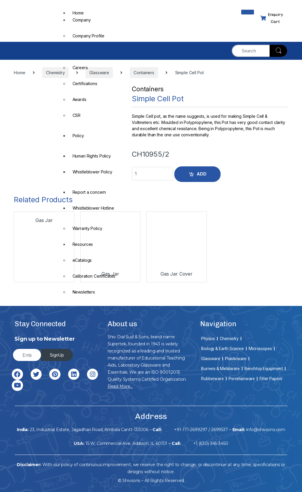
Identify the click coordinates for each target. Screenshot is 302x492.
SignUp (57, 354)
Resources (83, 244)
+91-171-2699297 (190, 429)
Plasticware (235, 358)
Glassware (210, 358)
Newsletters (84, 291)
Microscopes (260, 348)
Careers (80, 67)
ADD (201, 173)
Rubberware (212, 378)
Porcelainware (242, 378)
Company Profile (88, 35)
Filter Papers (271, 378)
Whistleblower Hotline (93, 208)
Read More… (120, 386)
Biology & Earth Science (222, 348)
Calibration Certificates (94, 276)
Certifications (85, 83)
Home (78, 12)
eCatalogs (82, 260)
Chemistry (229, 338)
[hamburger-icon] (247, 12)
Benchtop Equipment (263, 368)
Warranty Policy (87, 228)
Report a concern (89, 192)
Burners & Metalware (220, 368)
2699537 (219, 429)
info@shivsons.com (265, 429)
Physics (208, 338)
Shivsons (131, 480)
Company (82, 19)
